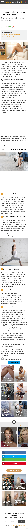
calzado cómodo (6, 295)
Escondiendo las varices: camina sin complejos (20, 379)
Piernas (20, 353)
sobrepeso (22, 220)
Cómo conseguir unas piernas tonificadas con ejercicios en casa (7, 413)
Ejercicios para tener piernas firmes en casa (6, 396)
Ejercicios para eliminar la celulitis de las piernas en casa (20, 395)
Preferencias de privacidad (14, 525)
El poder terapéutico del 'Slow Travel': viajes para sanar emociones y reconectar (7, 485)
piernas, (3, 66)
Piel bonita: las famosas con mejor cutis (14, 425)
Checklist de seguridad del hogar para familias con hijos (8, 503)
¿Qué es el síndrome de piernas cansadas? (19, 413)
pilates (23, 201)
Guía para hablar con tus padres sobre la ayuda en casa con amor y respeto (20, 503)
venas (23, 83)
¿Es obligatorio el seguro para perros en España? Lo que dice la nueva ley (20, 486)
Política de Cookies (10, 526)
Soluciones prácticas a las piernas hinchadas (7, 379)
